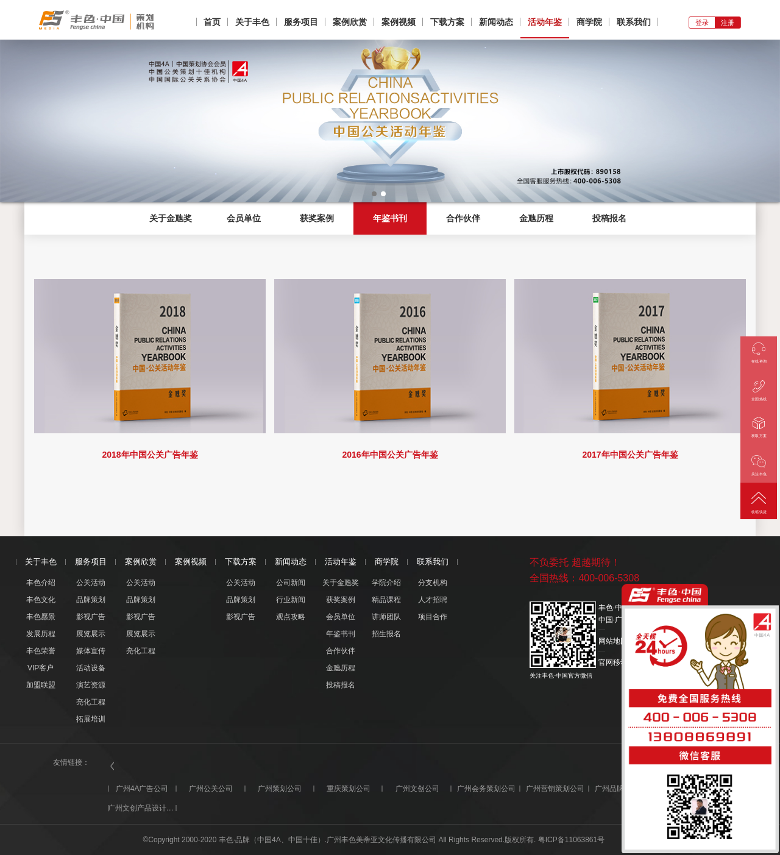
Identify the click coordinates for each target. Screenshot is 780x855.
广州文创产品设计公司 (142, 808)
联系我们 (634, 22)
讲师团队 (386, 616)
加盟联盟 (40, 685)
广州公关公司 (211, 788)
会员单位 (244, 218)
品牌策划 (90, 599)
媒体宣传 (90, 651)
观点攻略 (290, 616)
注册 (727, 22)
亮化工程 (90, 702)
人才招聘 (432, 599)
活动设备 (90, 668)
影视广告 (90, 616)
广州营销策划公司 (555, 788)
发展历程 (40, 634)
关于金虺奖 (170, 218)
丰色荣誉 (40, 651)
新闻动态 (496, 22)
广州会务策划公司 (486, 788)
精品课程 (386, 599)
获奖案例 (317, 218)
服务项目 (301, 22)
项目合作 (432, 616)
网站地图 (613, 641)
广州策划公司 (280, 788)
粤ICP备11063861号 (571, 839)
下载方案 (447, 22)
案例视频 (398, 22)
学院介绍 (386, 582)
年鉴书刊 (390, 218)
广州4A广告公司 (142, 788)
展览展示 (90, 634)
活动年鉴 (545, 22)
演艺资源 (90, 685)
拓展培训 (90, 719)
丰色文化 (40, 599)
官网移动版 (616, 662)
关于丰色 (252, 22)
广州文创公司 (417, 788)
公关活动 (90, 582)
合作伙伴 (463, 218)
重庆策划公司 (348, 788)
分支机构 (432, 582)
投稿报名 (609, 218)
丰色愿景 (40, 616)
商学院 (589, 22)
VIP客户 (40, 668)
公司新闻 (290, 582)
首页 (212, 22)
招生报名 (386, 634)
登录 (702, 22)
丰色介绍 (40, 582)
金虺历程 (536, 218)
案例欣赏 (350, 22)
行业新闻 (290, 599)
